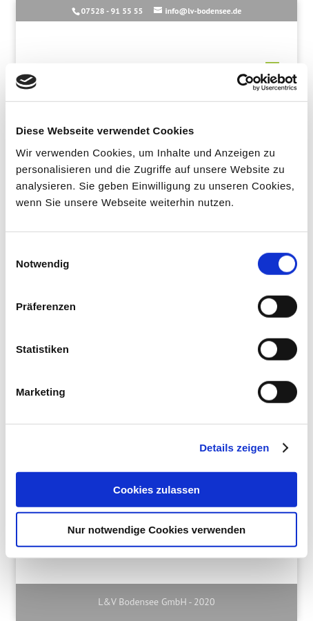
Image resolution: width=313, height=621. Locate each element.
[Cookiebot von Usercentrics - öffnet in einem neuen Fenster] (236, 82)
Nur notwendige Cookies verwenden (156, 530)
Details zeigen (234, 448)
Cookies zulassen (156, 489)
